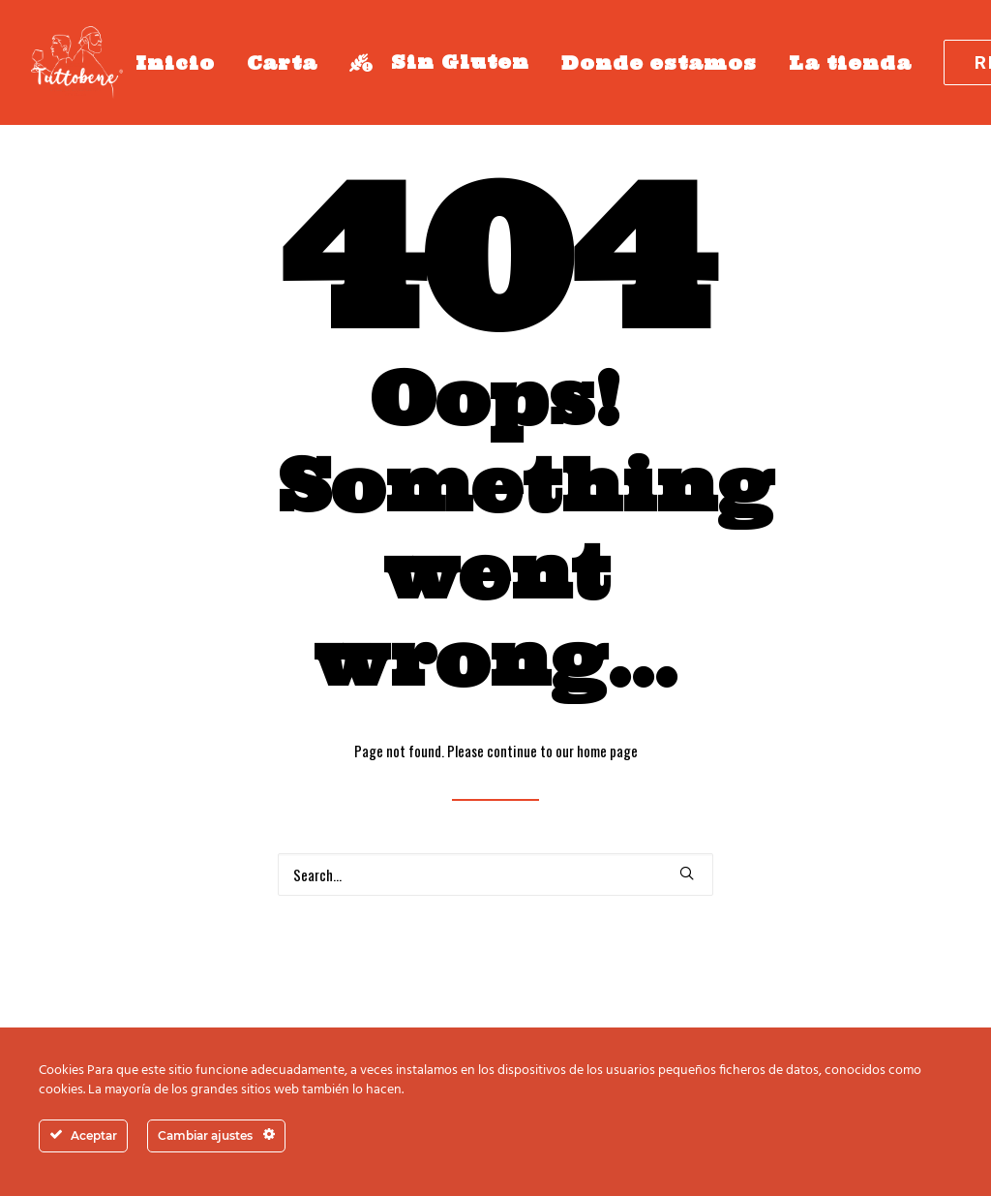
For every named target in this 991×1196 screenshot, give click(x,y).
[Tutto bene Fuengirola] (77, 62)
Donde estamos (659, 63)
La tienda (850, 63)
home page (607, 750)
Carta (282, 63)
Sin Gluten (438, 62)
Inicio (175, 63)
